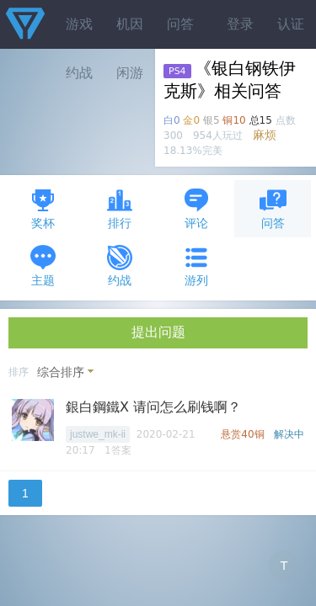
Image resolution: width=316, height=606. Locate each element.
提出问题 (158, 332)
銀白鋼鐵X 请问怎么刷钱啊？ (153, 407)
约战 (119, 265)
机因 (129, 24)
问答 (180, 24)
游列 (196, 265)
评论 (196, 208)
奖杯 (42, 208)
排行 (119, 208)
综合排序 (60, 372)
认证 (290, 24)
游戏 (79, 24)
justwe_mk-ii (98, 434)
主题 (42, 265)
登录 (240, 24)
